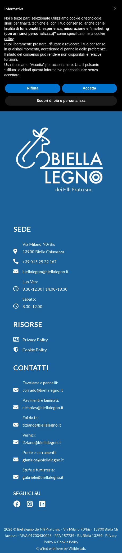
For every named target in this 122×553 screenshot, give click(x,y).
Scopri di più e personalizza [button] (61, 100)
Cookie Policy (67, 542)
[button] (115, 8)
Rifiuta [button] (32, 88)
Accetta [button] (89, 88)
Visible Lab (77, 548)
